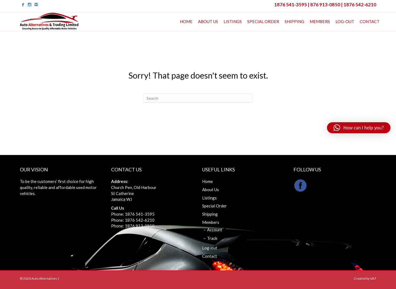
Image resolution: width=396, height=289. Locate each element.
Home (186, 21)
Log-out (345, 21)
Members (320, 21)
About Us (208, 21)
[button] (359, 127)
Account (214, 229)
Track (212, 238)
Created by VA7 (365, 278)
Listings (233, 21)
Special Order (263, 21)
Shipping (294, 21)
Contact (370, 21)
